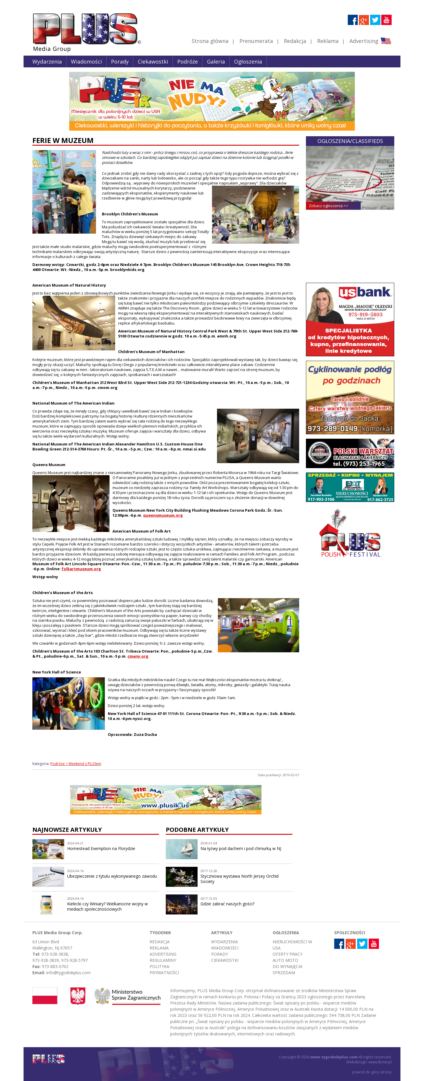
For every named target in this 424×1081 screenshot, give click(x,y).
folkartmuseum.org (81, 568)
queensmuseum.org (163, 515)
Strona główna (210, 40)
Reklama (328, 40)
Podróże (187, 61)
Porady (120, 61)
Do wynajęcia (287, 966)
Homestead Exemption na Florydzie (101, 848)
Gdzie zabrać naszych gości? (227, 904)
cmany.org (137, 656)
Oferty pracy (287, 954)
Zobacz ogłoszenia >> (328, 205)
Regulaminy (163, 960)
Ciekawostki (153, 61)
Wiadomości (86, 61)
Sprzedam (284, 972)
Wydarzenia (47, 61)
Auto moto (285, 960)
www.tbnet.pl (380, 1062)
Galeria (216, 61)
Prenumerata (256, 40)
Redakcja (295, 40)
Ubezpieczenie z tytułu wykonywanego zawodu (112, 876)
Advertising (370, 41)
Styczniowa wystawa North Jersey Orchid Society (240, 878)
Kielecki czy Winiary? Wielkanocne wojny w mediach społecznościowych (107, 906)
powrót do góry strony (372, 1072)
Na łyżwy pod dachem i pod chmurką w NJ (241, 848)
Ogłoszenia (248, 61)
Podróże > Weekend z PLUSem (75, 763)
